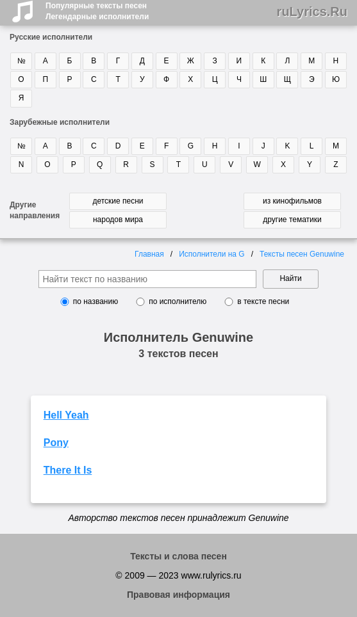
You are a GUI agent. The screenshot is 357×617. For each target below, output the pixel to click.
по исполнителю (177, 301)
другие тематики (292, 219)
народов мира (118, 219)
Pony (56, 442)
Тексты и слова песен (178, 556)
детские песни (117, 200)
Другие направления (35, 210)
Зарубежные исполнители (60, 122)
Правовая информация (178, 594)
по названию (95, 301)
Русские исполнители (51, 37)
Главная (149, 254)
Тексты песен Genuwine (302, 254)
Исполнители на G (212, 254)
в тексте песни (263, 301)
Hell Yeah (66, 415)
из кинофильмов (292, 200)
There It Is (68, 470)
